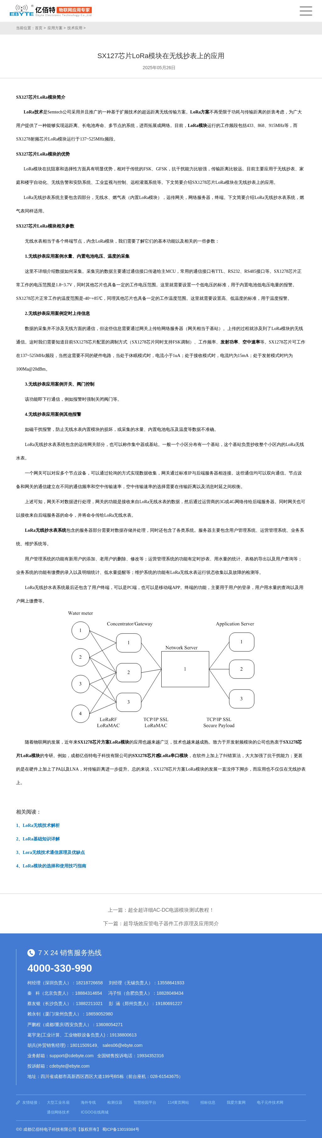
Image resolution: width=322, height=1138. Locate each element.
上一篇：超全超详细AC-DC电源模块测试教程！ (161, 910)
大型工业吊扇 (58, 1102)
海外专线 (88, 1102)
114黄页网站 (178, 1102)
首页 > (40, 28)
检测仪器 (114, 1102)
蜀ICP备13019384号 (121, 1129)
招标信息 (207, 1102)
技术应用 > (76, 28)
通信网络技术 (58, 1112)
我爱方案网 (236, 1102)
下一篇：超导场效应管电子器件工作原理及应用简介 (161, 923)
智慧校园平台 (145, 1102)
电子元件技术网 (270, 1102)
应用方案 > (56, 28)
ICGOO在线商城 (94, 1112)
